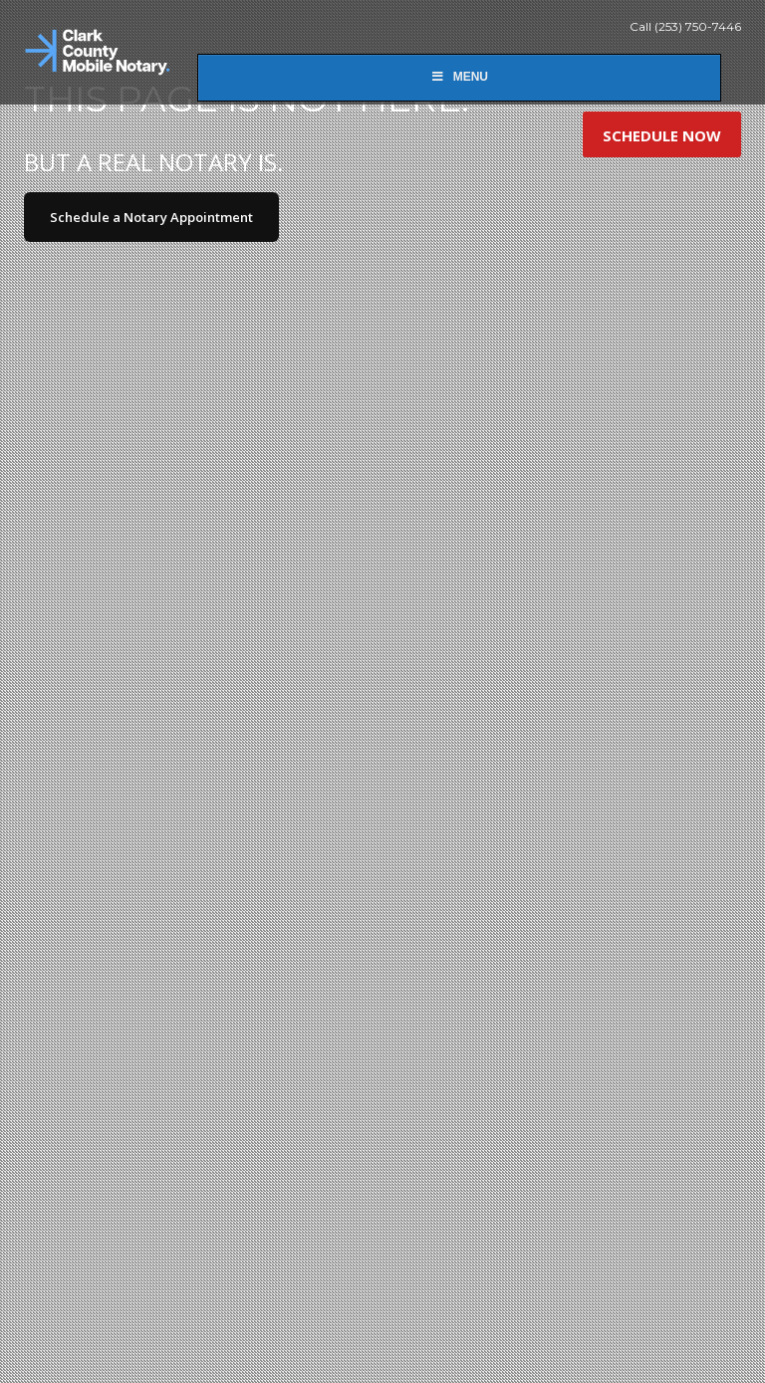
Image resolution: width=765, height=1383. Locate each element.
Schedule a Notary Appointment (151, 217)
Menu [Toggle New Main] (459, 77)
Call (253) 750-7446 (685, 26)
